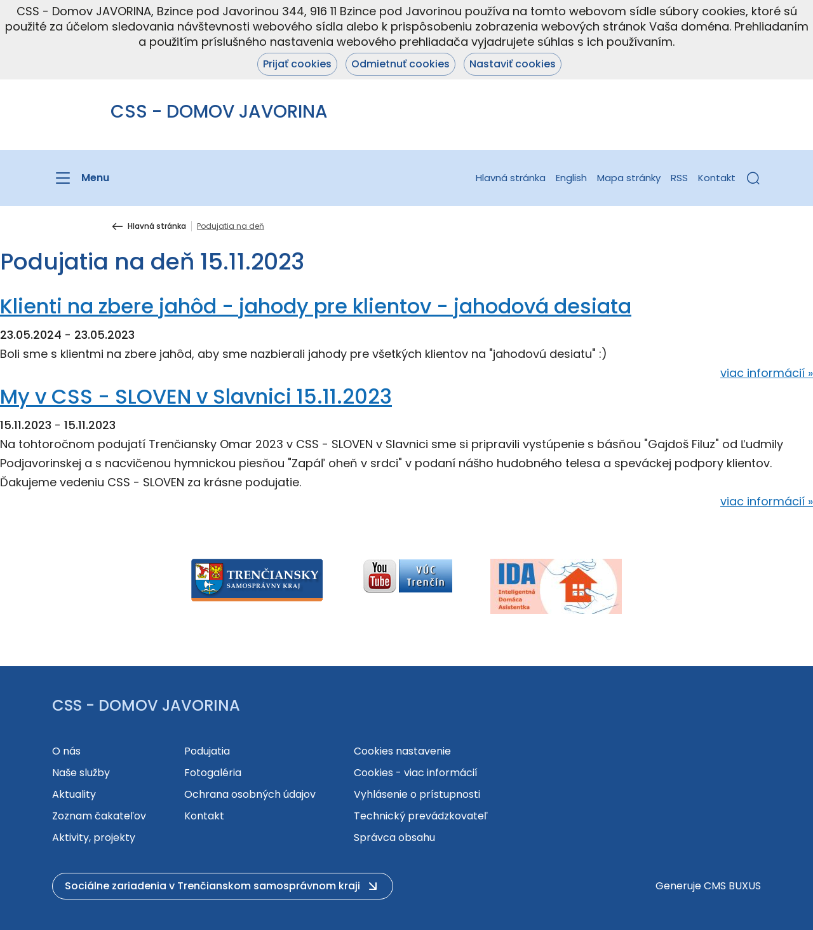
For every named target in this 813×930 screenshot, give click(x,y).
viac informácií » (766, 373)
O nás (66, 751)
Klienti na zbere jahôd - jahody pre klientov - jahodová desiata (315, 306)
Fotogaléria (212, 772)
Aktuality (74, 794)
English (571, 177)
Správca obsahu (394, 837)
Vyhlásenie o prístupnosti (417, 794)
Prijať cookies (297, 64)
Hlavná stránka (511, 177)
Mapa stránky (629, 177)
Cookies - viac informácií (416, 772)
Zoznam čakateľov (99, 816)
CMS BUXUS (732, 886)
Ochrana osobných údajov (250, 794)
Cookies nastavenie (402, 751)
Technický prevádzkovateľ (421, 816)
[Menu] (80, 178)
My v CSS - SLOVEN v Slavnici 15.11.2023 (196, 396)
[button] (753, 178)
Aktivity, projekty (93, 837)
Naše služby (81, 772)
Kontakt (717, 177)
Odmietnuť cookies (400, 64)
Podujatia (207, 751)
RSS (679, 177)
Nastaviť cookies (512, 64)
